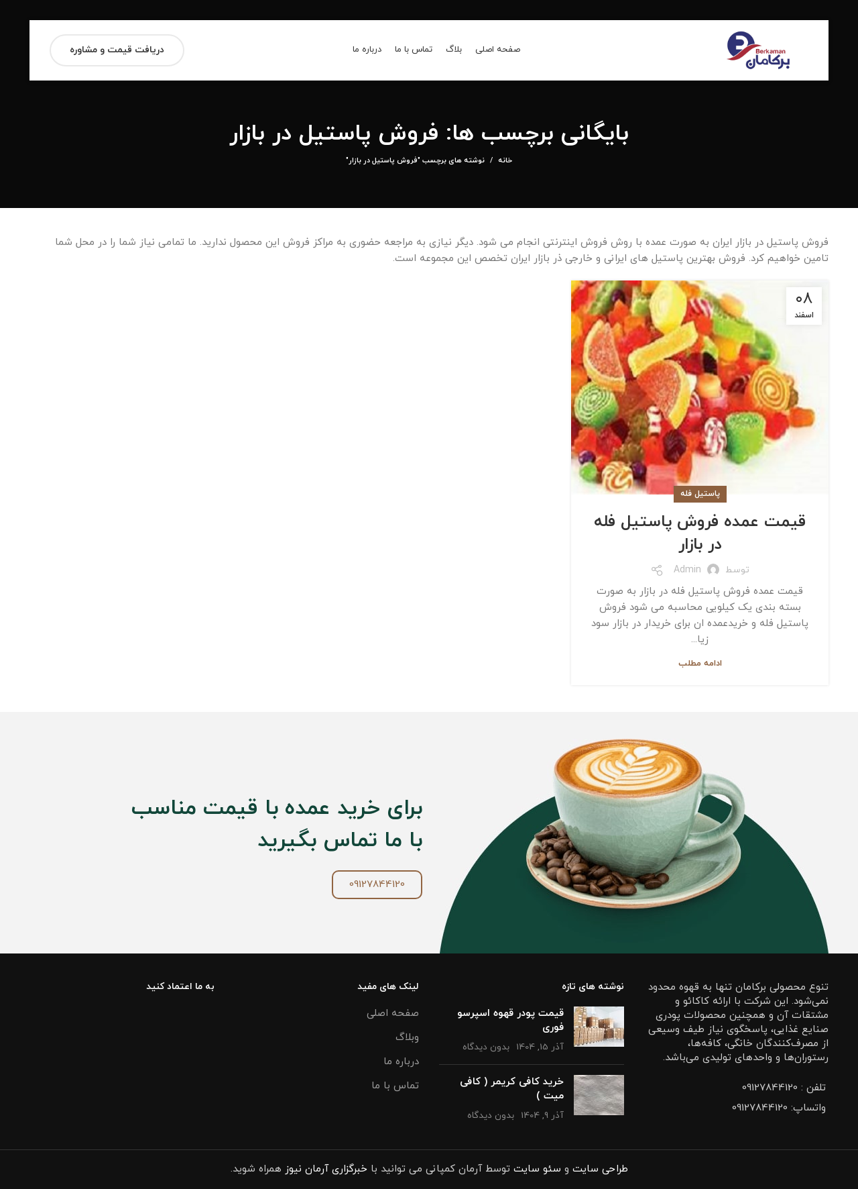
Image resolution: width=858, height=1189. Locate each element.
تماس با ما (395, 1086)
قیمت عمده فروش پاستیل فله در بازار (700, 533)
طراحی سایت (600, 1169)
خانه (505, 160)
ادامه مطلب (700, 664)
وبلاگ (407, 1038)
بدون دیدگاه (486, 1047)
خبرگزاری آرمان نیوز (326, 1169)
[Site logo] (758, 49)
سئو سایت (537, 1169)
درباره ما (401, 1062)
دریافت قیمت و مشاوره (117, 50)
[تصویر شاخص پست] (599, 1030)
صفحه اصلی (393, 1013)
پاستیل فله (700, 493)
